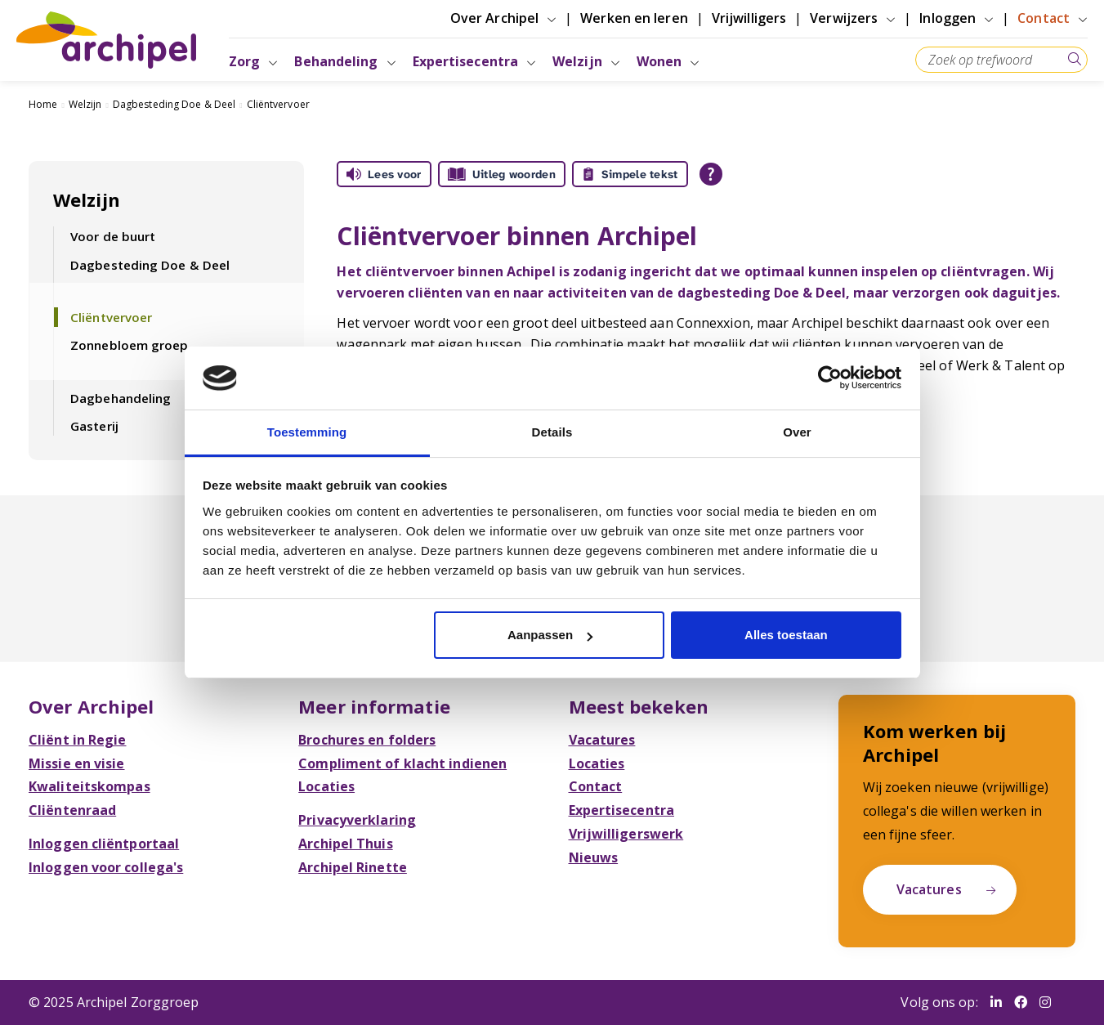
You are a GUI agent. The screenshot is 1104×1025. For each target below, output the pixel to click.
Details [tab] (552, 432)
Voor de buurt (112, 236)
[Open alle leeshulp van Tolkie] (710, 174)
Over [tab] (797, 432)
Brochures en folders (367, 740)
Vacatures (602, 740)
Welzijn (85, 104)
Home (43, 104)
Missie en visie (77, 763)
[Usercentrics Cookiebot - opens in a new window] (829, 377)
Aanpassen (549, 635)
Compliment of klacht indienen (402, 763)
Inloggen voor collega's (106, 867)
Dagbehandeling (120, 398)
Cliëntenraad (72, 810)
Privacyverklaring (357, 820)
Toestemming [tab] (307, 432)
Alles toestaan (786, 635)
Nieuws (594, 857)
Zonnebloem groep (129, 345)
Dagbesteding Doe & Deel (174, 104)
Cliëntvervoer (278, 104)
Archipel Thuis (345, 844)
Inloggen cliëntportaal (104, 844)
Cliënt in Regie (78, 740)
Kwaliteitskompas (89, 786)
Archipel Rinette (352, 867)
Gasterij (94, 426)
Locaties (326, 786)
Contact (596, 786)
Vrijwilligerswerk (626, 834)
